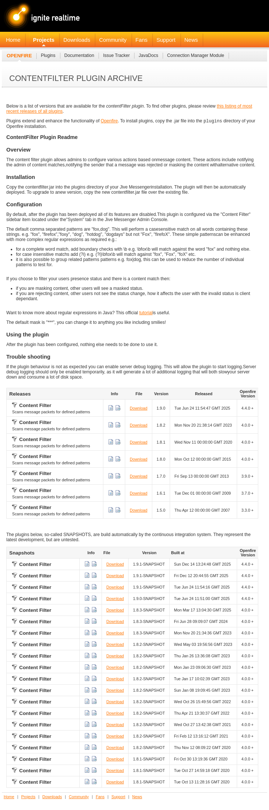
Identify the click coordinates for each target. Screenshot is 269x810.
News (191, 40)
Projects (43, 40)
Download (138, 409)
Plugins (48, 55)
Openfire (19, 55)
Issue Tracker (116, 55)
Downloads (76, 40)
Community (112, 40)
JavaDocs (148, 55)
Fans (142, 40)
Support (165, 40)
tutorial (146, 313)
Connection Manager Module (195, 55)
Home (13, 40)
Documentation (79, 55)
